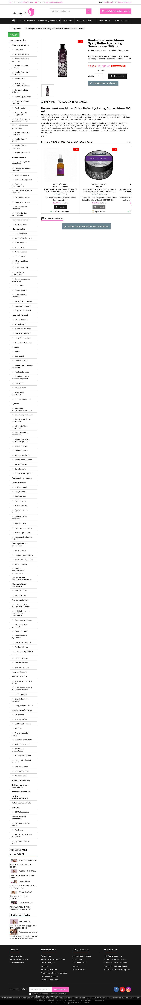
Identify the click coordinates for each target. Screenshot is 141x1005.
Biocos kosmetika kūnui (21, 842)
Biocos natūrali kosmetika (19, 817)
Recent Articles (20, 915)
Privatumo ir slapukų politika (53, 959)
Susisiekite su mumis (49, 976)
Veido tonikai (20, 523)
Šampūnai (19, 50)
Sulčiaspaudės (21, 719)
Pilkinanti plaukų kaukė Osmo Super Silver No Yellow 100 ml (99, 190)
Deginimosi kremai (23, 310)
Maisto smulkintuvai (21, 780)
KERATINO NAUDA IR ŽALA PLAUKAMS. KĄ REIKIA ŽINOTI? (23, 863)
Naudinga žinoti (85, 20)
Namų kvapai (20, 324)
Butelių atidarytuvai (23, 755)
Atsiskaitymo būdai (49, 969)
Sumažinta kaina (17, 963)
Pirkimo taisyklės (48, 963)
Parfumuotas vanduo (23, 342)
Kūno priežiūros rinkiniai (20, 262)
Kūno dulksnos (21, 285)
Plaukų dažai (20, 108)
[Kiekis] (99, 76)
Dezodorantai (20, 290)
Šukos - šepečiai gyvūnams (20, 625)
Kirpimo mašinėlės (22, 455)
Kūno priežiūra (18, 229)
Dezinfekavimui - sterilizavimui (20, 214)
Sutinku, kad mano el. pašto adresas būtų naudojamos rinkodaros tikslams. (49, 995)
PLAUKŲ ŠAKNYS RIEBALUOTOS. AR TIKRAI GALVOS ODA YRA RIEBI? (21, 906)
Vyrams (15, 404)
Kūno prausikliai (21, 268)
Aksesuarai (19, 356)
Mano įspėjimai (79, 969)
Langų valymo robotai (24, 705)
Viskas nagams (19, 157)
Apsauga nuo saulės (23, 306)
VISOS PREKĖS (26, 20)
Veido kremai (20, 501)
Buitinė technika (19, 676)
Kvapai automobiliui (23, 333)
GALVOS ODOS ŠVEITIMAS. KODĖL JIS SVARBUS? (21, 895)
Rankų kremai (21, 550)
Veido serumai (21, 487)
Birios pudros (20, 388)
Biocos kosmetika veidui (21, 824)
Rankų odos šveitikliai (24, 559)
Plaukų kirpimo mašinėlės (19, 147)
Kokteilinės (19, 715)
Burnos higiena (21, 224)
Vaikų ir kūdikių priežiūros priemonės (22, 578)
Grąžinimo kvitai (79, 963)
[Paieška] (70, 11)
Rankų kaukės (21, 564)
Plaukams (19, 830)
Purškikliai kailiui (21, 647)
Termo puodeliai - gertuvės (21, 734)
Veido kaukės (20, 496)
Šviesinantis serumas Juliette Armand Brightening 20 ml (60, 190)
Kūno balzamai (21, 252)
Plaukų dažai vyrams (23, 460)
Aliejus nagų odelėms (24, 555)
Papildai (15, 807)
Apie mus (67, 20)
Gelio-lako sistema (22, 197)
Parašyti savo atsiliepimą (103, 83)
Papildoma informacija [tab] (72, 102)
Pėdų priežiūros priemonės (19, 585)
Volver (13, 35)
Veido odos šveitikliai (23, 528)
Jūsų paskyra (81, 949)
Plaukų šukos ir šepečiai (19, 140)
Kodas (91, 51)
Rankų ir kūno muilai (23, 301)
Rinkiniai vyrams (21, 451)
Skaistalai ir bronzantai (18, 393)
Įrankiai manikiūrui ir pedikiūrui (21, 169)
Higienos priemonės (21, 220)
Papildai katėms (21, 658)
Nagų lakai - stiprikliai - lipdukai (22, 192)
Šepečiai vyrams (21, 464)
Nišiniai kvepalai (21, 320)
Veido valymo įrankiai (24, 532)
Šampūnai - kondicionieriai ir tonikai (22, 409)
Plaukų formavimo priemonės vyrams (21, 440)
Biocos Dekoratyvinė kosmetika (22, 835)
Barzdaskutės (20, 469)
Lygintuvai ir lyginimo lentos (22, 682)
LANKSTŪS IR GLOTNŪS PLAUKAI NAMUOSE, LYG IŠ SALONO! (23, 884)
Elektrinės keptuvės (23, 724)
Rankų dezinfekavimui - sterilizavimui (19, 571)
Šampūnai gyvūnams (23, 620)
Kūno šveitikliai (21, 233)
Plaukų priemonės (20, 45)
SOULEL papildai (22, 812)
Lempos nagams (22, 175)
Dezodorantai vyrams (24, 473)
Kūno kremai (20, 256)
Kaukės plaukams (22, 54)
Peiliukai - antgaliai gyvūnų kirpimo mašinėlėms (21, 613)
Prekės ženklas (115, 51)
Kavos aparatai (21, 776)
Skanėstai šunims (22, 667)
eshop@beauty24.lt (54, 2)
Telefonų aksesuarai (21, 792)
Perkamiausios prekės (19, 959)
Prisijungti (108, 2)
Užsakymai (77, 959)
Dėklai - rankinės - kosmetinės (20, 786)
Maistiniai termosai (22, 744)
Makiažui (16, 347)
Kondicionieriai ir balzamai (20, 60)
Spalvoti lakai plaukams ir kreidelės (21, 84)
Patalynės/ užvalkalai (21, 803)
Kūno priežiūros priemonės (20, 427)
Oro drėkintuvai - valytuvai (20, 700)
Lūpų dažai (19, 383)
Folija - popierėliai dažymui (21, 102)
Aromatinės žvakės (22, 338)
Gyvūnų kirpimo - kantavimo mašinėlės (21, 605)
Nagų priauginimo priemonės (21, 163)
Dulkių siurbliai (21, 694)
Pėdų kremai (20, 595)
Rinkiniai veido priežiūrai (19, 518)
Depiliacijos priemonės (18, 273)
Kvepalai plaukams (23, 97)
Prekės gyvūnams (20, 600)
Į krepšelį (117, 76)
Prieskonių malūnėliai (24, 740)
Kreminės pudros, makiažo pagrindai (20, 377)
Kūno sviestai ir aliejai (23, 238)
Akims (17, 352)
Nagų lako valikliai (22, 202)
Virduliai (18, 728)
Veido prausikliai (21, 505)
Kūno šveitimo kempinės (19, 296)
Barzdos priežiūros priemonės (21, 420)
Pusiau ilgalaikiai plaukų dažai (20, 113)
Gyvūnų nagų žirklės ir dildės (22, 652)
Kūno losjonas (20, 243)
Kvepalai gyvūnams (23, 642)
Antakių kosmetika (23, 399)
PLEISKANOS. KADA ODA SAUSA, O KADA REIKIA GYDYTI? (23, 874)
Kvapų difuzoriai (19, 672)
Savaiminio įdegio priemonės (21, 280)
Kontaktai (104, 20)
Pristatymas (122, 20)
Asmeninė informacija (82, 956)
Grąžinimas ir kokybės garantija (54, 973)
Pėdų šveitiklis (21, 591)
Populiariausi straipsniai (18, 852)
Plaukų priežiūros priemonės (20, 127)
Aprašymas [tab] (48, 102)
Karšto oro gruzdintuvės (18, 750)
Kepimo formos (21, 767)
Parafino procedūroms (18, 185)
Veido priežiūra (19, 483)
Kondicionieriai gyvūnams (19, 637)
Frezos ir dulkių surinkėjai (19, 207)
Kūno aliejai (19, 247)
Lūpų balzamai (21, 492)
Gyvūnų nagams (21, 631)
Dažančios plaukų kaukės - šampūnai (21, 120)
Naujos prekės (16, 956)
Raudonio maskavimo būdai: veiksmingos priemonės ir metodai (23, 935)
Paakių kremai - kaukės (20, 511)
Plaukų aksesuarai (22, 152)
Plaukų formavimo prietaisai (21, 133)
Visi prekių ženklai (48, 20)
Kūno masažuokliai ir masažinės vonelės (22, 689)
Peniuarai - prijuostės (22, 478)
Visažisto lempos (22, 372)
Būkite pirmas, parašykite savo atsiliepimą (86, 226)
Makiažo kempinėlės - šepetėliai (22, 366)
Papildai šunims (21, 663)
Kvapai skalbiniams (23, 329)
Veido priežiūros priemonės (20, 434)
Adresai (76, 966)
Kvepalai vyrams (21, 446)
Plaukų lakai (20, 79)
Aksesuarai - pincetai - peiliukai (22, 538)
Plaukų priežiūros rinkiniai (20, 66)
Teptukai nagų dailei (23, 179)
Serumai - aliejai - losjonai (20, 91)
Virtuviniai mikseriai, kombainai (21, 761)
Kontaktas (111, 949)
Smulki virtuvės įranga (22, 710)
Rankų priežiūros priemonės (19, 545)
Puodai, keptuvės (22, 771)
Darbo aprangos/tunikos (20, 797)
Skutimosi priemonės (24, 415)
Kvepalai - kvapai (20, 315)
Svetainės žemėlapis (49, 980)
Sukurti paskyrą (124, 2)
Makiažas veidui (21, 361)
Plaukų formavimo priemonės (21, 73)
